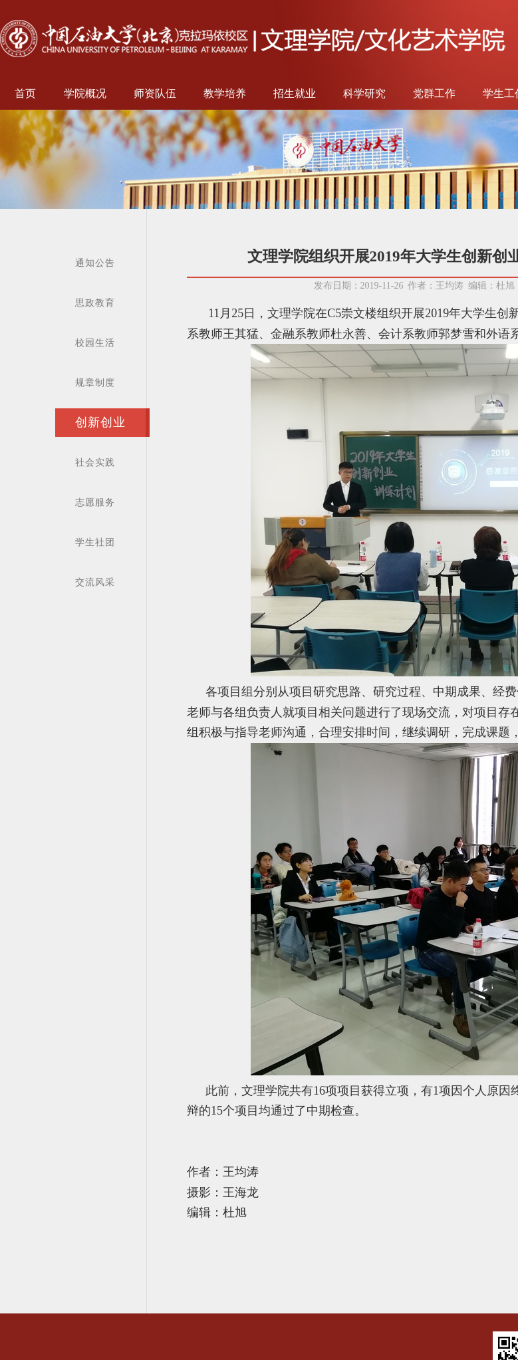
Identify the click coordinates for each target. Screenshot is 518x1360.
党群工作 (434, 93)
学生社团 (95, 542)
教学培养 (224, 93)
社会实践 (95, 463)
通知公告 (95, 263)
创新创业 (100, 422)
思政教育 (95, 303)
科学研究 (364, 93)
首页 (25, 93)
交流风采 (95, 582)
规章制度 (95, 383)
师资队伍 (155, 93)
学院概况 (85, 93)
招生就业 (294, 93)
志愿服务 (95, 502)
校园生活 (95, 343)
